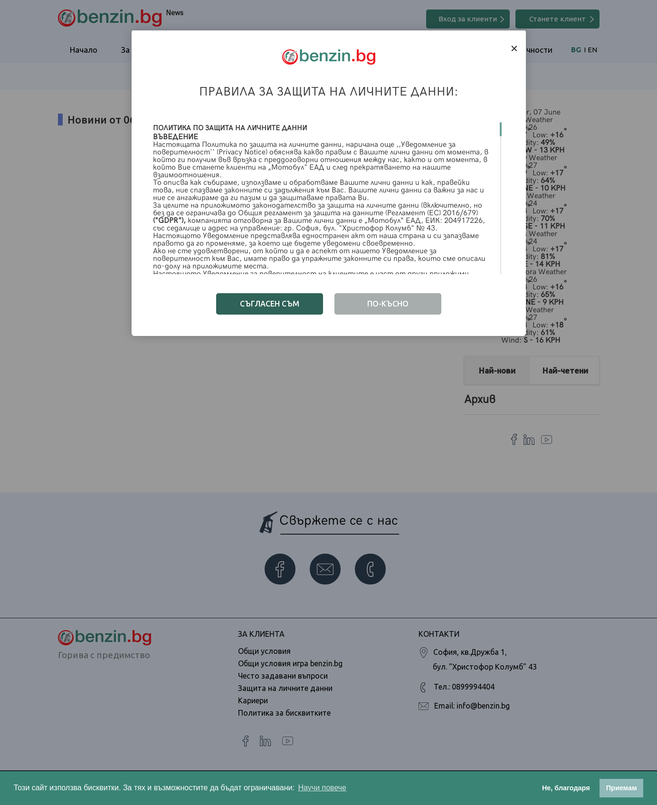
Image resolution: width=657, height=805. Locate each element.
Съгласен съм (269, 303)
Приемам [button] (621, 788)
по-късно (388, 303)
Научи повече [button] (322, 788)
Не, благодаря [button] (566, 788)
